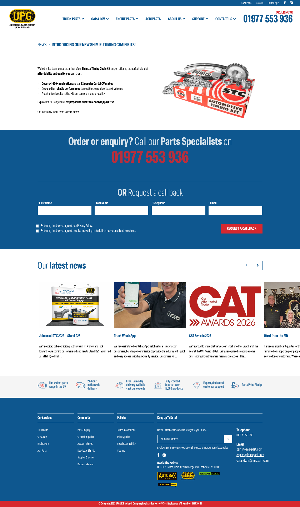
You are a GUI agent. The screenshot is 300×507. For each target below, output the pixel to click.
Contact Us (223, 19)
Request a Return (86, 464)
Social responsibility (126, 444)
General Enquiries (86, 437)
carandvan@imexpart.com (252, 461)
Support (198, 19)
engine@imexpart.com (250, 455)
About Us (174, 19)
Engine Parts (125, 19)
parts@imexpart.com (249, 450)
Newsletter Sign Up (86, 450)
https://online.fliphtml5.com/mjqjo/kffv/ (90, 102)
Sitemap (121, 450)
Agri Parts (153, 19)
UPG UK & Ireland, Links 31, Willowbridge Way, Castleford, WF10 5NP (188, 467)
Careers (259, 3)
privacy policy (221, 448)
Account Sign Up (85, 444)
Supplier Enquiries (86, 457)
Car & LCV (98, 19)
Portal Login (273, 3)
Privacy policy (123, 437)
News (42, 45)
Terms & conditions (126, 430)
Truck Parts (71, 19)
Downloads (246, 3)
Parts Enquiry (84, 430)
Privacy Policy (84, 226)
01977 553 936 (268, 19)
